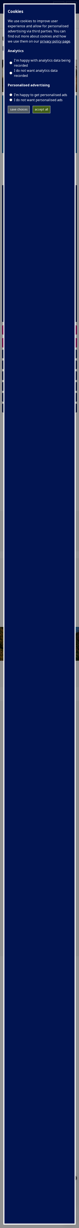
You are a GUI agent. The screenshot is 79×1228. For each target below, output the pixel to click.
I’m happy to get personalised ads (40, 94)
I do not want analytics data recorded (36, 73)
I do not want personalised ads (38, 100)
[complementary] (69, 1218)
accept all (41, 109)
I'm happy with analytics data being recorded (42, 63)
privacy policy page (55, 41)
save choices (19, 109)
